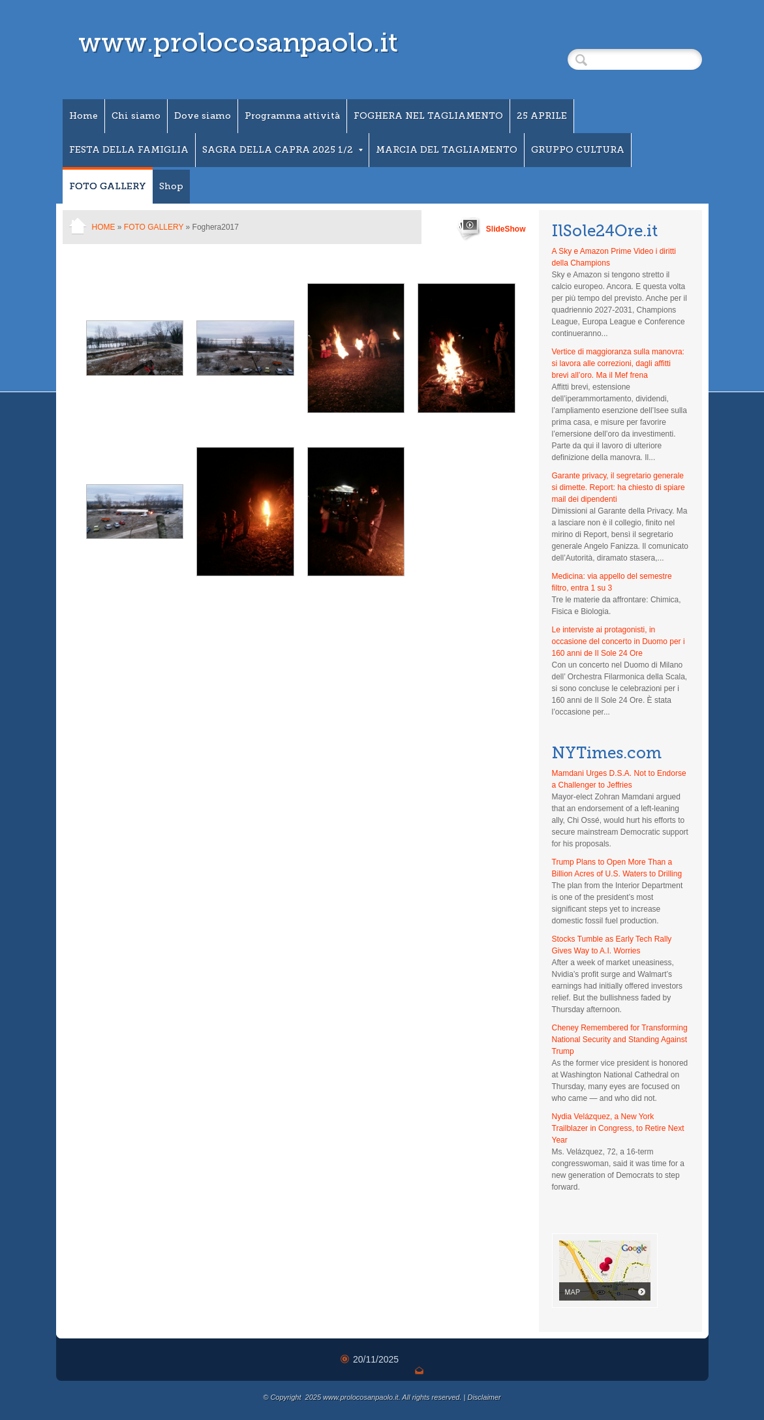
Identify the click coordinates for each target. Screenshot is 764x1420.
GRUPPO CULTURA (577, 149)
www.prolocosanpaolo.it (238, 42)
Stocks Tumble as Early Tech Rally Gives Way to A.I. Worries (612, 944)
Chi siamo (136, 115)
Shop (171, 186)
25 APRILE (542, 115)
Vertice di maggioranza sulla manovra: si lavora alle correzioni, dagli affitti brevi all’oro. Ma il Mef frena (618, 363)
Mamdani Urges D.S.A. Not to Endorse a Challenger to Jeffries (619, 779)
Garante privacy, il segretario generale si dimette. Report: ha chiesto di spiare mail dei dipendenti (618, 487)
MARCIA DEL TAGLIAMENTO (446, 149)
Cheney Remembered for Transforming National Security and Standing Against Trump (620, 1039)
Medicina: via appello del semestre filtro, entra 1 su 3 (612, 582)
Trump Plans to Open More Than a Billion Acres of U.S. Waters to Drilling (617, 867)
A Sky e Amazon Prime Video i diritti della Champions (614, 257)
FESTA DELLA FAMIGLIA (129, 149)
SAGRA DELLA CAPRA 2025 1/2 (282, 149)
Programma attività (292, 115)
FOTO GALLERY (107, 186)
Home (83, 115)
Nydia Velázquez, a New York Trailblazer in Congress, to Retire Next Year (618, 1128)
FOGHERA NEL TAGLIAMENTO (428, 115)
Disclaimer (483, 1397)
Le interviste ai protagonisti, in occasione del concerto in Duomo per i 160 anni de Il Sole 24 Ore (618, 641)
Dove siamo (202, 115)
